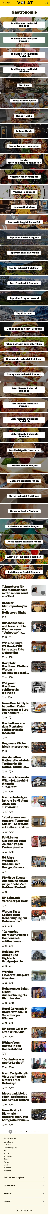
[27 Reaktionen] (4, 812)
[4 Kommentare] (11, 677)
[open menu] (46, 3)
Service (7, 1194)
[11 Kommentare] (11, 717)
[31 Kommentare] (11, 832)
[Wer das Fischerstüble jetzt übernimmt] (38, 975)
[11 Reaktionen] (4, 697)
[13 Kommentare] (11, 1067)
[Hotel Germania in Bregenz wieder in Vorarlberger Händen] (38, 1012)
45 (34, 1132)
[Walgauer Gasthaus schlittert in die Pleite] (38, 687)
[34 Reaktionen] (4, 946)
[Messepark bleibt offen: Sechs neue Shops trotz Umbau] (38, 1097)
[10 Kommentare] (11, 1036)
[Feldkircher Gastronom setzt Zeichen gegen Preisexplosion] (38, 841)
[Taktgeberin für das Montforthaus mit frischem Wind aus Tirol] (38, 590)
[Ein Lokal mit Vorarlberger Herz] (38, 901)
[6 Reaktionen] (4, 926)
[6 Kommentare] (11, 812)
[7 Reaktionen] (4, 872)
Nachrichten (10, 1138)
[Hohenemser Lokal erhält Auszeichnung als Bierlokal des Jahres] (38, 992)
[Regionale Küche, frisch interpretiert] (38, 747)
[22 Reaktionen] (4, 892)
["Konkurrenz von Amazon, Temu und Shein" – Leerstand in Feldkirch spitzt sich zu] (38, 821)
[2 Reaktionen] (4, 617)
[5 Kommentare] (11, 791)
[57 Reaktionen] (4, 852)
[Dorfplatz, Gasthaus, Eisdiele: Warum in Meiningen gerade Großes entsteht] (38, 666)
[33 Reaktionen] (4, 832)
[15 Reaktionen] (4, 751)
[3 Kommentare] (11, 657)
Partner (7, 1202)
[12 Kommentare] (11, 1003)
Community (9, 1186)
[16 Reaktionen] (4, 717)
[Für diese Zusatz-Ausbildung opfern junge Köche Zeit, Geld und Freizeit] (38, 881)
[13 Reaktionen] (4, 771)
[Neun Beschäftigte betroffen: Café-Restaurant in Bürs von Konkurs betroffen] (38, 707)
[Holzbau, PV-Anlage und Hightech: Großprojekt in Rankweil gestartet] (38, 955)
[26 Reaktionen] (4, 1088)
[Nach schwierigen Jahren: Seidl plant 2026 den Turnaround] (38, 801)
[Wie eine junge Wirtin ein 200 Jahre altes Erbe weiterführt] (38, 646)
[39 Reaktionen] (4, 791)
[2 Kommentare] (11, 771)
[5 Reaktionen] (4, 1054)
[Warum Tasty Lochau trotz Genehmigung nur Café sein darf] (38, 915)
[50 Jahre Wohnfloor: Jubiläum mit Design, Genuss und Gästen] (38, 861)
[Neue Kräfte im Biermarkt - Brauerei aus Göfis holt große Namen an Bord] (38, 1114)
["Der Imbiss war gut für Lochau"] (38, 1063)
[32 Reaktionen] (4, 983)
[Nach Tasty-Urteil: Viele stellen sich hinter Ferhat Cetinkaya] (38, 1077)
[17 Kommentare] (11, 1088)
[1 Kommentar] (10, 637)
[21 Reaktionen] (4, 637)
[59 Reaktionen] (4, 657)
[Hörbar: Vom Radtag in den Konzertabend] (38, 1046)
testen (6, 3)
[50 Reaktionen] (4, 1036)
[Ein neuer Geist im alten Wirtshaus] (38, 1032)
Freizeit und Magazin (14, 1178)
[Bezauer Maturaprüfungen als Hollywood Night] (38, 606)
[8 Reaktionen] (4, 905)
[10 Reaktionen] (4, 737)
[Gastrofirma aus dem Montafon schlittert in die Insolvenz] (38, 727)
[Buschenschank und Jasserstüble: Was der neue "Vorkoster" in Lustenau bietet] (38, 626)
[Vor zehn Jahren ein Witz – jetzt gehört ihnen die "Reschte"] (38, 781)
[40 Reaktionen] (4, 677)
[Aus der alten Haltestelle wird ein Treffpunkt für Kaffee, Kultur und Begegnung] (38, 761)
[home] (25, 2)
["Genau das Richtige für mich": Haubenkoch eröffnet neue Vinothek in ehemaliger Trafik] (38, 935)
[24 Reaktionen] (4, 1067)
